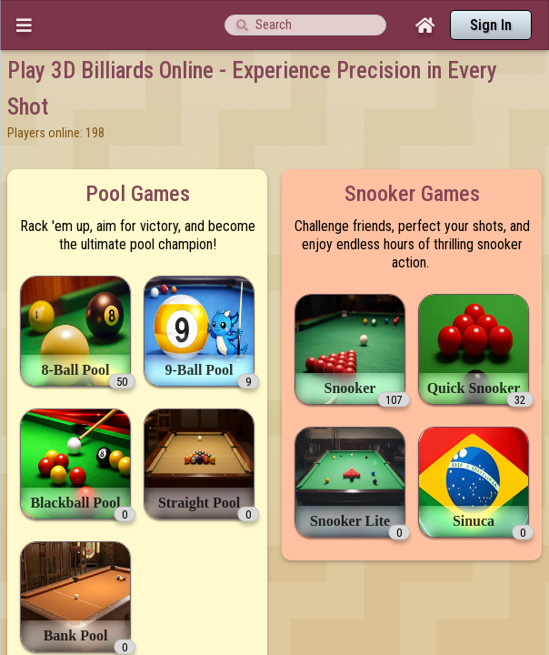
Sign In (491, 25)
